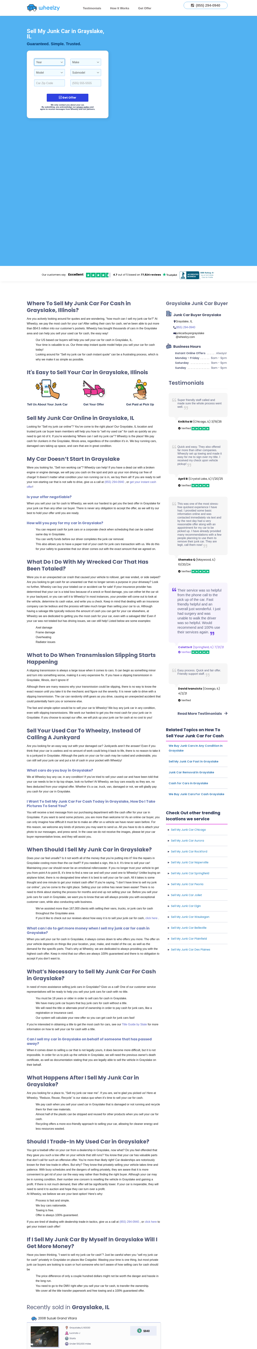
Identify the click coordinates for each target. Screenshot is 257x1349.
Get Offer (144, 8)
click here (151, 918)
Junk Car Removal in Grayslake (191, 772)
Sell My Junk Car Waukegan (190, 917)
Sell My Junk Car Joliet (186, 895)
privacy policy (82, 107)
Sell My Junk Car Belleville (188, 928)
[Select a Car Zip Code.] (49, 82)
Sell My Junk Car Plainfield (189, 939)
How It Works (119, 8)
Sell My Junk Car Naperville (189, 862)
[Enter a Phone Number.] (85, 82)
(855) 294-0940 (115, 481)
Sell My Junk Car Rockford (189, 851)
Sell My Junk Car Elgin (186, 906)
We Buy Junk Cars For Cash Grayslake (196, 794)
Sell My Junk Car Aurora (187, 841)
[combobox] (49, 62)
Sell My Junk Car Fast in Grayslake (193, 761)
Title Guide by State (135, 1024)
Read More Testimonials (203, 713)
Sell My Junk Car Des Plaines (190, 949)
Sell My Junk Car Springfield (190, 873)
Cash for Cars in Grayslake (188, 783)
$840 (146, 1331)
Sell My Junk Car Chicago (188, 830)
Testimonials (92, 8)
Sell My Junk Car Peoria (187, 884)
